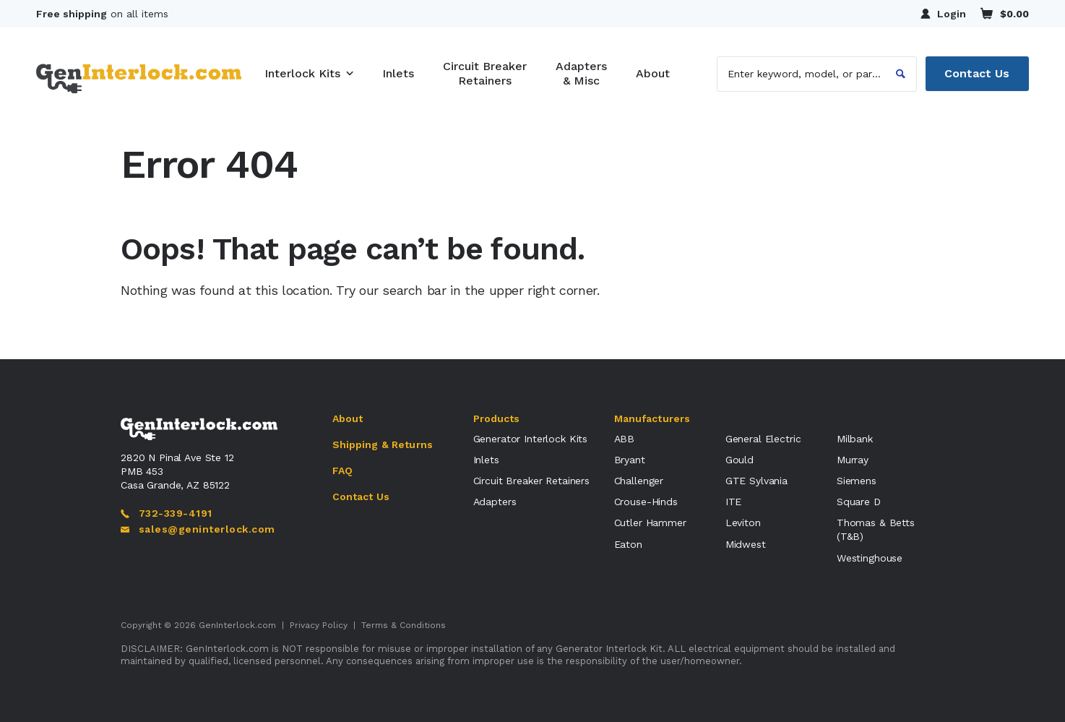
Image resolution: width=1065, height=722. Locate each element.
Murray (852, 459)
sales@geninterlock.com (198, 529)
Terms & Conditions (403, 625)
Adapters (495, 501)
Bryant (629, 459)
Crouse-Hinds (646, 501)
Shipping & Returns (383, 444)
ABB (624, 438)
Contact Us (976, 73)
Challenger (639, 480)
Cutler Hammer (650, 522)
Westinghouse (869, 558)
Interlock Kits (302, 73)
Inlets (398, 73)
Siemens (856, 480)
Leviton (743, 522)
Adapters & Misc (581, 73)
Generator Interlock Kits (530, 438)
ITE (733, 501)
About (653, 73)
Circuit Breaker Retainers (485, 73)
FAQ (342, 470)
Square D (859, 501)
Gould (739, 459)
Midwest (745, 544)
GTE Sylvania (756, 480)
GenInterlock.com (237, 625)
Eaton (628, 544)
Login (943, 14)
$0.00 (1004, 13)
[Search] (900, 73)
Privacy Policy (319, 625)
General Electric (763, 438)
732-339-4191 (166, 513)
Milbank (855, 438)
